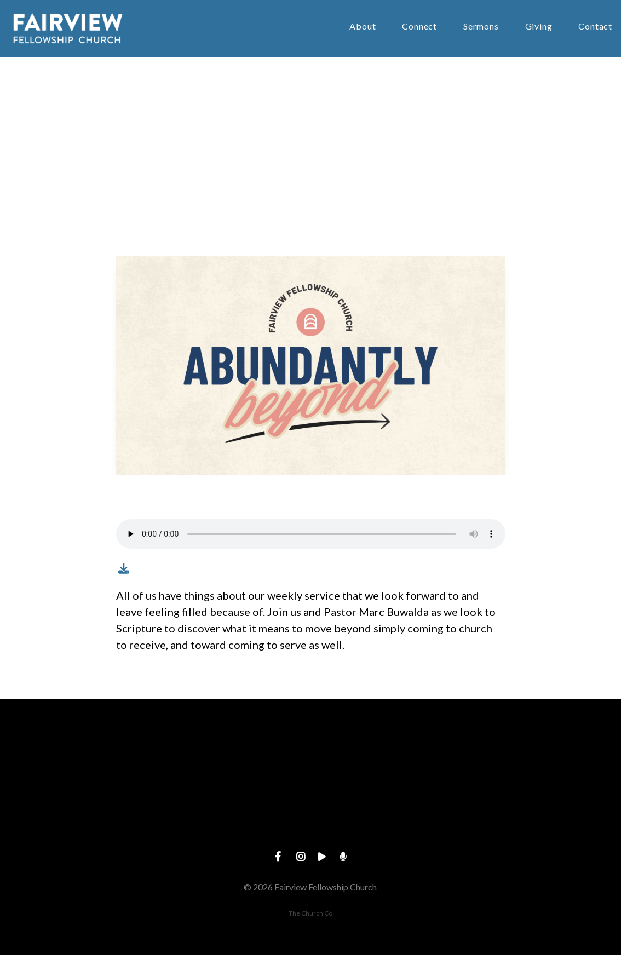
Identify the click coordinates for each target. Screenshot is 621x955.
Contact (595, 26)
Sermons (481, 26)
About (362, 26)
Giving (539, 26)
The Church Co (310, 913)
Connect (419, 26)
